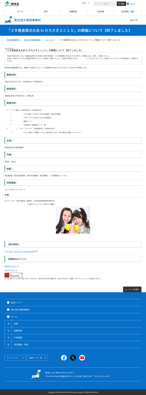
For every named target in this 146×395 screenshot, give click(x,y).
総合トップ (16, 302)
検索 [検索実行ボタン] (122, 3)
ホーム (18, 11)
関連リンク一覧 (35, 357)
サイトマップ (12, 357)
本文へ (85, 3)
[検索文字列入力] (104, 3)
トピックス (49, 39)
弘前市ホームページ (12, 266)
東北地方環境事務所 (32, 39)
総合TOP (134, 20)
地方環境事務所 (13, 39)
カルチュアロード (11, 270)
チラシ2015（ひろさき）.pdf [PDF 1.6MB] (20, 251)
